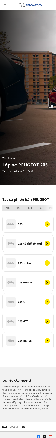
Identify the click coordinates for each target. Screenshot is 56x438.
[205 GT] (28, 301)
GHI (30, 207)
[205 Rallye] (28, 340)
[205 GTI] (28, 321)
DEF (19, 207)
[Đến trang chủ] (31, 5)
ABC (8, 207)
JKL (40, 207)
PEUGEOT (13, 426)
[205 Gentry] (28, 282)
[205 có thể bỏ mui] (28, 243)
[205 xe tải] (28, 263)
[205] (28, 224)
